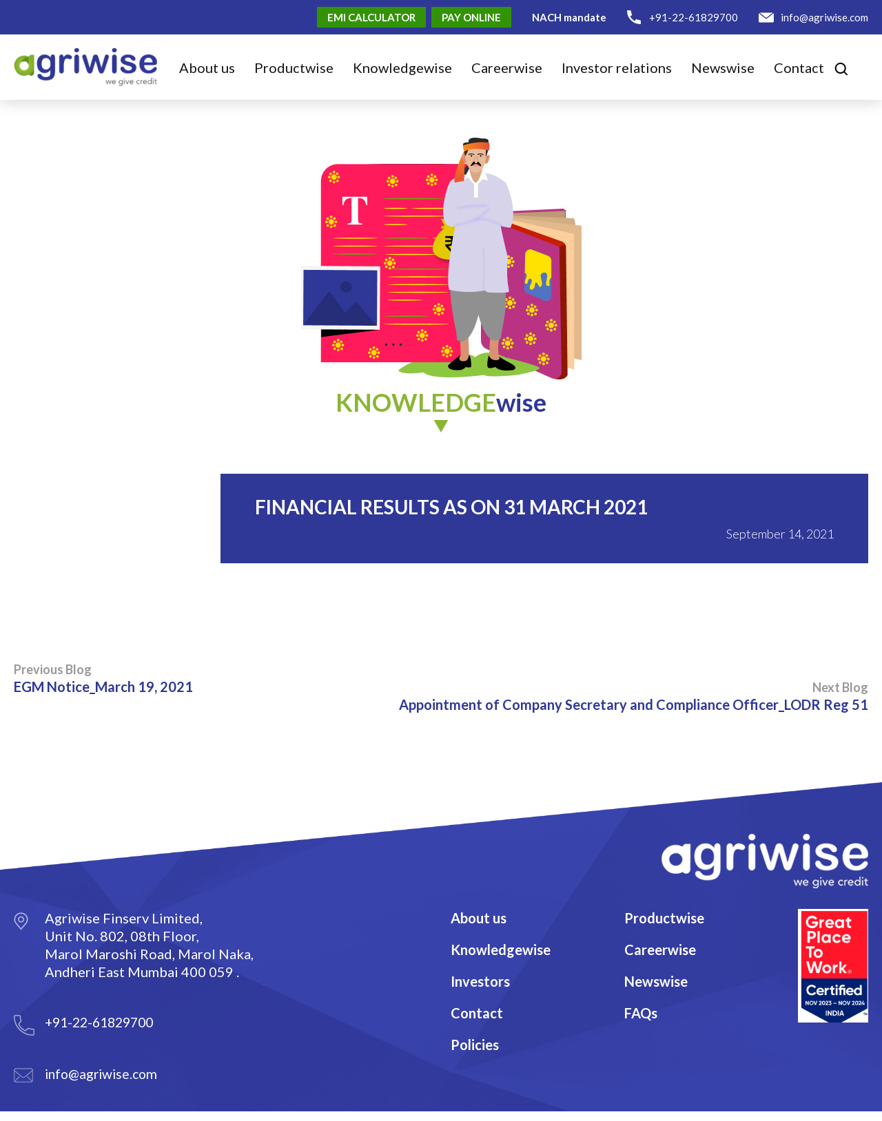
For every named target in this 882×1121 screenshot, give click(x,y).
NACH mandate (569, 17)
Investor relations (617, 67)
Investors (480, 981)
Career (506, 67)
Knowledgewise (501, 949)
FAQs (640, 1013)
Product (294, 67)
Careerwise (660, 949)
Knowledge (402, 67)
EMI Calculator (371, 17)
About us (207, 67)
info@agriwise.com (824, 17)
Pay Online (471, 17)
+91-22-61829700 (693, 17)
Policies (475, 1044)
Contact (799, 67)
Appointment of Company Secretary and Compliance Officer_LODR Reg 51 (633, 696)
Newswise (723, 67)
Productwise (664, 918)
